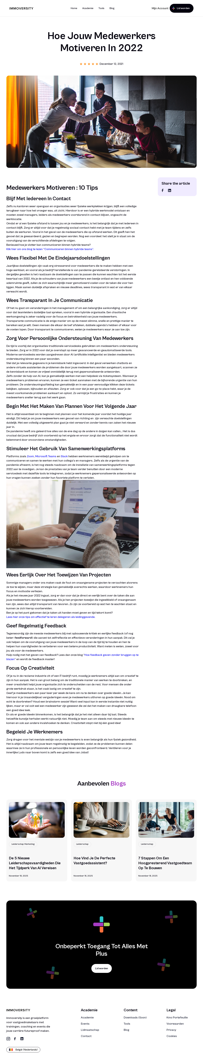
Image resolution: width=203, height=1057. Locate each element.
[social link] (163, 190)
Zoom (30, 456)
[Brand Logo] (21, 8)
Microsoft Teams (45, 456)
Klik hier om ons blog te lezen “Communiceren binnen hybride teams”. (50, 249)
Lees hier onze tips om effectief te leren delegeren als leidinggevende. (50, 617)
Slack (64, 456)
